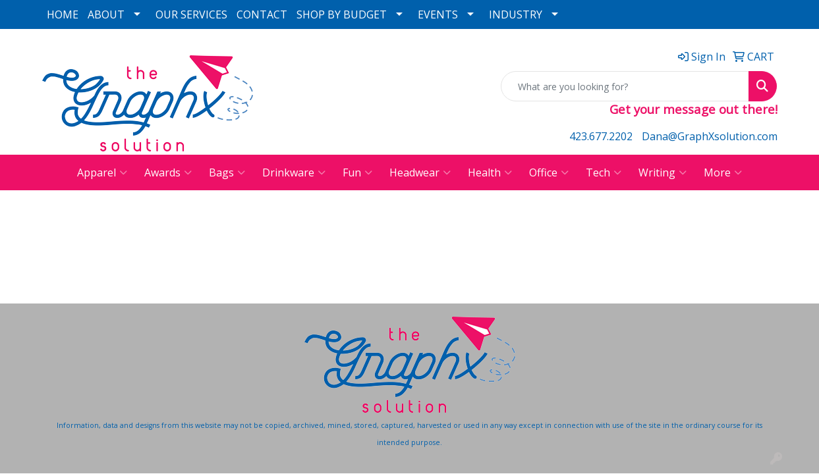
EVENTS (438, 14)
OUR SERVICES (191, 14)
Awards (168, 172)
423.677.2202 (601, 136)
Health (490, 172)
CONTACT (262, 14)
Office (549, 172)
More (723, 172)
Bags (227, 172)
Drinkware (293, 172)
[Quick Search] (625, 86)
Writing (662, 172)
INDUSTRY (515, 14)
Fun (357, 172)
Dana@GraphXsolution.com (709, 136)
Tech (603, 172)
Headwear (420, 172)
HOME (62, 14)
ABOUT (106, 14)
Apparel (102, 172)
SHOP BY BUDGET (342, 14)
